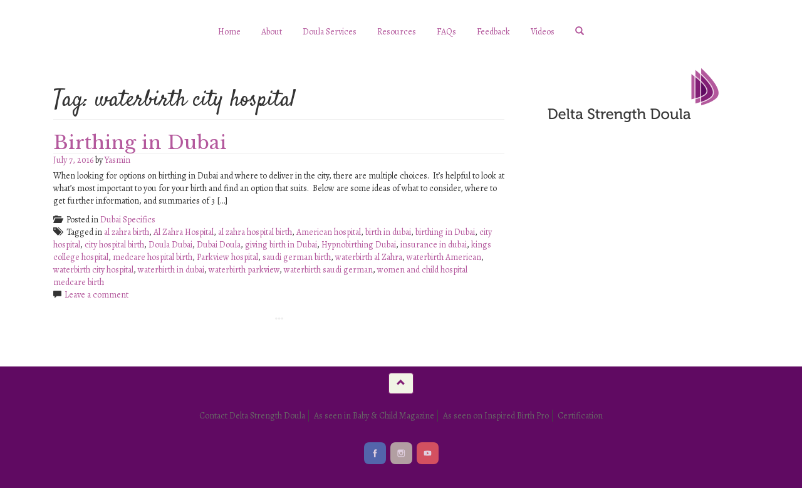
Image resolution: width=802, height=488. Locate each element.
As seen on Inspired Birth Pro (496, 416)
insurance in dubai (433, 245)
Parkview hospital (227, 257)
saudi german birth (297, 257)
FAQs (446, 32)
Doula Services (330, 32)
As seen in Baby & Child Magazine (374, 416)
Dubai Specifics (127, 220)
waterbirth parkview (244, 270)
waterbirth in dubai (171, 270)
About (271, 32)
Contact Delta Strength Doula (252, 416)
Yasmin (117, 160)
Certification (580, 416)
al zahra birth (126, 232)
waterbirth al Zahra (368, 257)
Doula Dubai (170, 245)
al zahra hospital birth (255, 232)
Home (229, 32)
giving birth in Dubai (281, 245)
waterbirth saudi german (328, 270)
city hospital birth (114, 245)
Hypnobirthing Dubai (358, 245)
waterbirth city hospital (93, 270)
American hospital (328, 232)
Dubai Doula (219, 245)
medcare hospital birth (152, 257)
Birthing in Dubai (140, 142)
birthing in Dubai (445, 232)
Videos (543, 32)
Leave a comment (96, 295)
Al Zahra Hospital (184, 232)
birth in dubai (388, 232)
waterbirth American (444, 257)
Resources (396, 32)
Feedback (493, 32)
